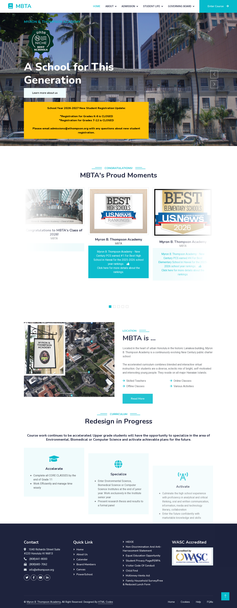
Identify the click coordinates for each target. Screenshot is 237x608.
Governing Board (179, 6)
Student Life (151, 6)
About (109, 6)
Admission (128, 6)
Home (96, 6)
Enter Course (218, 6)
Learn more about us (45, 93)
